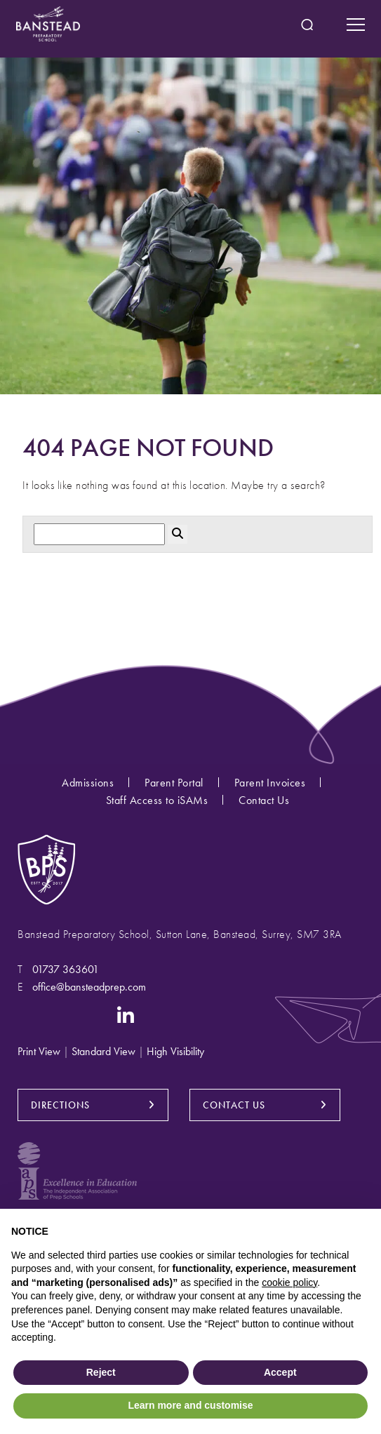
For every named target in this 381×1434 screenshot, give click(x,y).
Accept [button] (280, 1372)
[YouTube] (89, 1014)
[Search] (99, 534)
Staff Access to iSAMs (157, 800)
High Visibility (175, 1051)
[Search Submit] (307, 24)
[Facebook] (56, 1014)
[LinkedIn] (126, 1014)
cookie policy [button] (289, 1282)
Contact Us (264, 800)
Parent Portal (174, 782)
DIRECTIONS (60, 1105)
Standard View (103, 1051)
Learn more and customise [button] (190, 1405)
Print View (39, 1051)
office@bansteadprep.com (89, 986)
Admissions (88, 782)
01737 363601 (65, 969)
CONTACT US (234, 1105)
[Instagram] (27, 1014)
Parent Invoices (270, 782)
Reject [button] (101, 1372)
